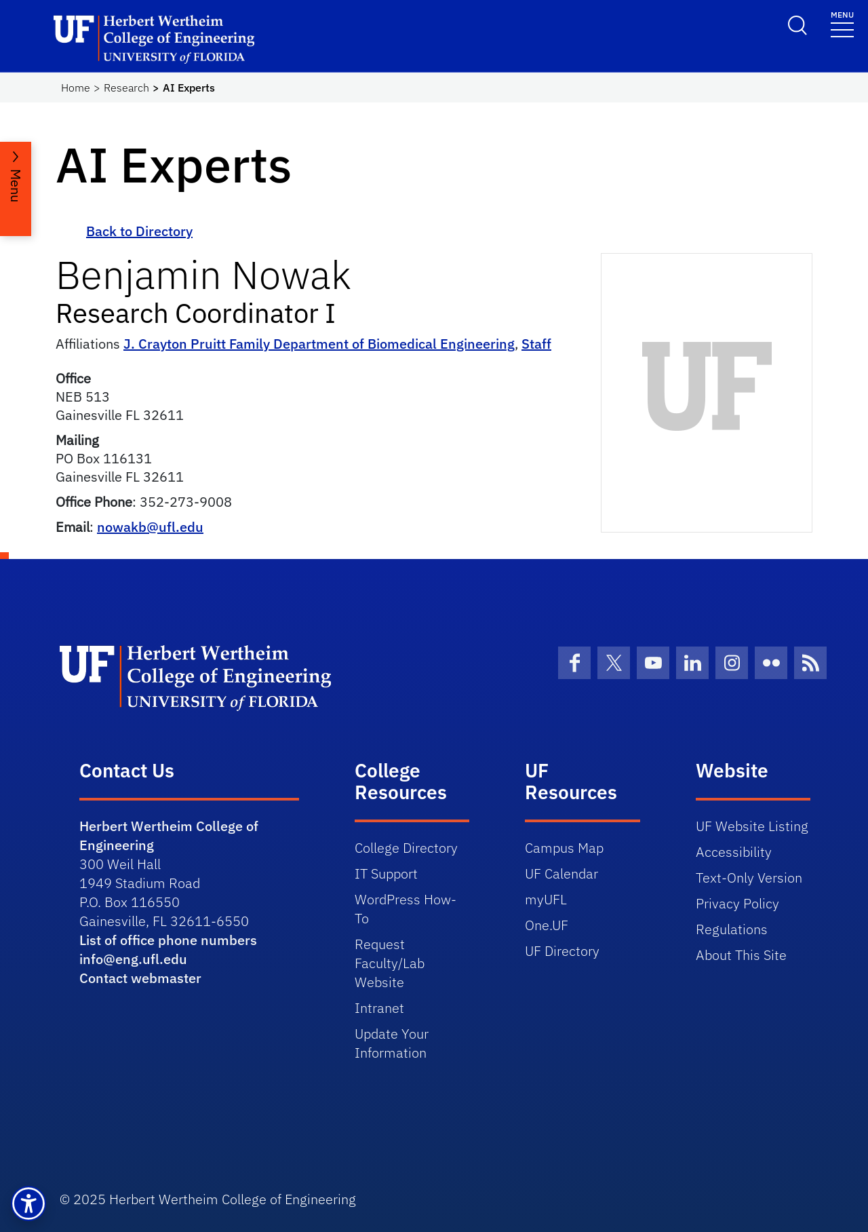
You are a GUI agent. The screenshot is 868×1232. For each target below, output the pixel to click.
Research (126, 87)
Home (75, 87)
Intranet (379, 1008)
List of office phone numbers (168, 940)
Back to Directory (139, 231)
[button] (28, 1203)
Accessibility (734, 852)
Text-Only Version (749, 877)
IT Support (386, 873)
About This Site (741, 955)
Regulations (732, 929)
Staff (536, 343)
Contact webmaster (140, 978)
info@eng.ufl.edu (133, 959)
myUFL (546, 899)
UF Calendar (561, 873)
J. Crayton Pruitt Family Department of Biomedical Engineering (319, 343)
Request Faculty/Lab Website (390, 963)
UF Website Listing (752, 826)
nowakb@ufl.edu (150, 527)
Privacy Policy (737, 903)
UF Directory (562, 951)
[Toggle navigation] (842, 23)
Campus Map (564, 848)
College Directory (406, 848)
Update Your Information (392, 1043)
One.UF (546, 925)
